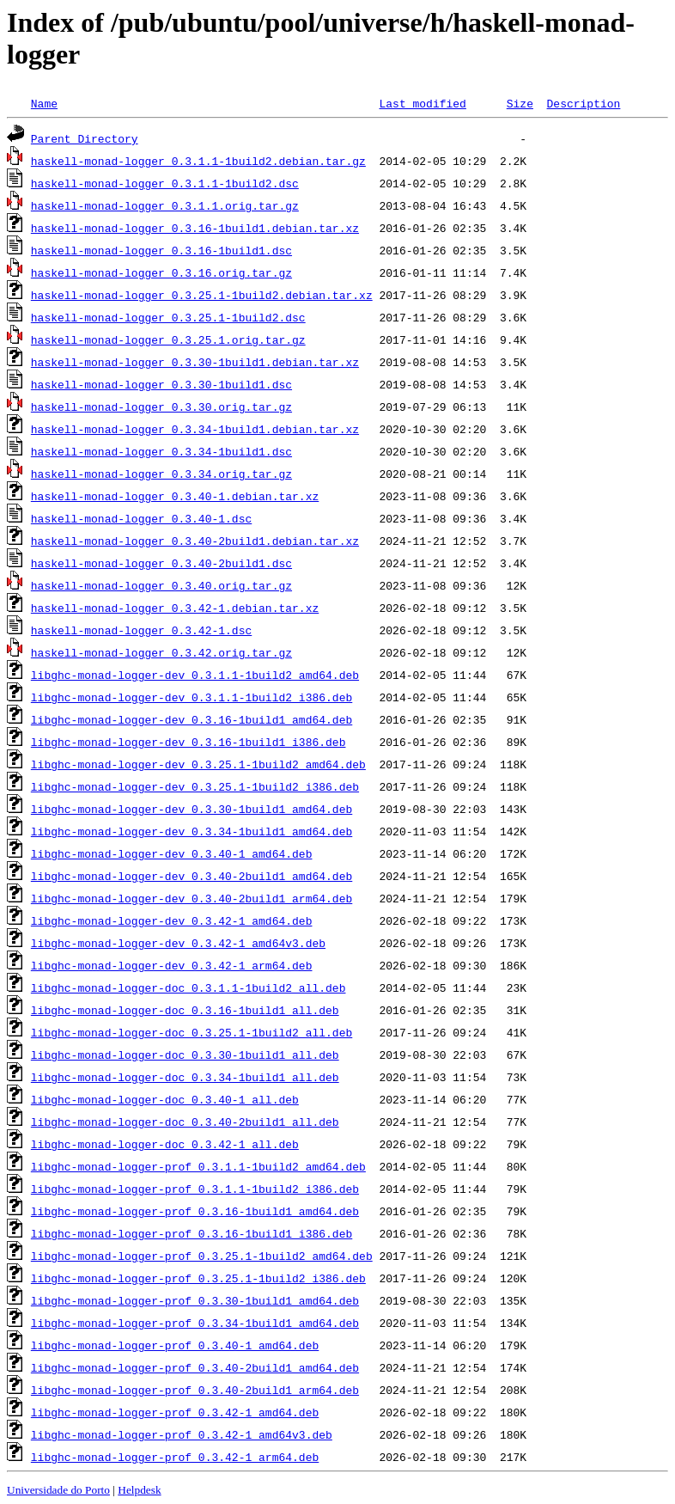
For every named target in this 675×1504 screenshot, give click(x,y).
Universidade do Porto (58, 1489)
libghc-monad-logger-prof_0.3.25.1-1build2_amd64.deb (202, 1255)
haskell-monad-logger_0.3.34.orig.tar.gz (161, 473)
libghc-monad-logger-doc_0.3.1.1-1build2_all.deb (188, 987)
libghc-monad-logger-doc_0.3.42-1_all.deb (165, 1144)
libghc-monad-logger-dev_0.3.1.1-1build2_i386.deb (191, 697)
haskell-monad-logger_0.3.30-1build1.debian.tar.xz (195, 362)
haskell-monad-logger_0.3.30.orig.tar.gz (161, 406)
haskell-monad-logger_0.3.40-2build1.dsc (161, 563)
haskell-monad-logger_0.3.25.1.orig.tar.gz (168, 339)
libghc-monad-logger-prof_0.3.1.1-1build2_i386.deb (195, 1188)
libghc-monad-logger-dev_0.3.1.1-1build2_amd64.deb (195, 674)
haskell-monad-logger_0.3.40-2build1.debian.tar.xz (195, 540)
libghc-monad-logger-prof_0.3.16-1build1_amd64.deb (195, 1211)
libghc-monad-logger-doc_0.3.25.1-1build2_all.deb (191, 1032)
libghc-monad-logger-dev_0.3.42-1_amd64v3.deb (178, 943)
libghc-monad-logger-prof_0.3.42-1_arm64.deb (175, 1456)
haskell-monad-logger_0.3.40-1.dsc (141, 518)
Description (583, 103)
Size (520, 103)
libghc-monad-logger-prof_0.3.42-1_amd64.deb (175, 1412)
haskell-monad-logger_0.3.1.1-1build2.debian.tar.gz (198, 160)
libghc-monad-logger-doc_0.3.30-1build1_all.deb (185, 1054)
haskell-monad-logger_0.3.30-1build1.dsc (161, 384)
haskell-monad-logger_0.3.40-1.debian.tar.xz (175, 496)
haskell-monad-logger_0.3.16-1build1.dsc (161, 250)
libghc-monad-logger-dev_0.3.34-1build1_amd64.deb (191, 831)
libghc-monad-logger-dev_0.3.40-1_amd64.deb (172, 853)
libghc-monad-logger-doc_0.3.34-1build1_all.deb (185, 1077)
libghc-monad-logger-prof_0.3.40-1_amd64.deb (175, 1345)
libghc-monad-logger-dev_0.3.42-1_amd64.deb (172, 920)
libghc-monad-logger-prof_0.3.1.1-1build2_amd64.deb (198, 1166)
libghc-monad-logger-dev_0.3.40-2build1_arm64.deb (191, 898)
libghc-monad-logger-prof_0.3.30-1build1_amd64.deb (195, 1300)
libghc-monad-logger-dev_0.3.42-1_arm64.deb (172, 965)
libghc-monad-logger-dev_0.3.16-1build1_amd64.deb (191, 719)
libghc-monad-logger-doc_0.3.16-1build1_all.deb (185, 1010)
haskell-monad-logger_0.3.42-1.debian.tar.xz (175, 607)
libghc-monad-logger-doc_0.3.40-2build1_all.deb (185, 1121)
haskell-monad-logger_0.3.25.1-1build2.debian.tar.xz (202, 295)
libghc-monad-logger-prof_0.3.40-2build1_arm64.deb (195, 1389)
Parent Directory (84, 138)
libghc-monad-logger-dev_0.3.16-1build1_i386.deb (188, 741)
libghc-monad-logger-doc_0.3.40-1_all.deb (165, 1099)
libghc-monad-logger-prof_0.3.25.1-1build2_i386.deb (198, 1278)
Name (44, 103)
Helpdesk (139, 1489)
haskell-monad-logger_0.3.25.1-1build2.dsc (168, 317)
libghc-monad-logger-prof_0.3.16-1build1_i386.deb (191, 1233)
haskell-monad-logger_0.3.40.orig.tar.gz (161, 585)
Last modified (422, 103)
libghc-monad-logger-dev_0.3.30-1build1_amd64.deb (191, 808)
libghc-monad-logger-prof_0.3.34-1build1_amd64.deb (195, 1322)
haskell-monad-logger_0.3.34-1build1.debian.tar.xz (195, 429)
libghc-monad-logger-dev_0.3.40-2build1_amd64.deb (191, 875)
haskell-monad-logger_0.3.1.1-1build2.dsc (165, 183)
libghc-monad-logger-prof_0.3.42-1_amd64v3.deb (181, 1434)
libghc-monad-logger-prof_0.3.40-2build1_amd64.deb (195, 1367)
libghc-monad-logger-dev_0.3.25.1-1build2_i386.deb (195, 786)
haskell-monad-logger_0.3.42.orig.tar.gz (161, 652)
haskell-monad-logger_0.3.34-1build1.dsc (161, 451)
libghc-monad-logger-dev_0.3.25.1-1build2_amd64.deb (198, 764)
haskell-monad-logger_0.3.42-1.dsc (141, 630)
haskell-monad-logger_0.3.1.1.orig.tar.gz (165, 205)
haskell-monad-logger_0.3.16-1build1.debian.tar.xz (195, 227)
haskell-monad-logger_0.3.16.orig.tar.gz (161, 272)
